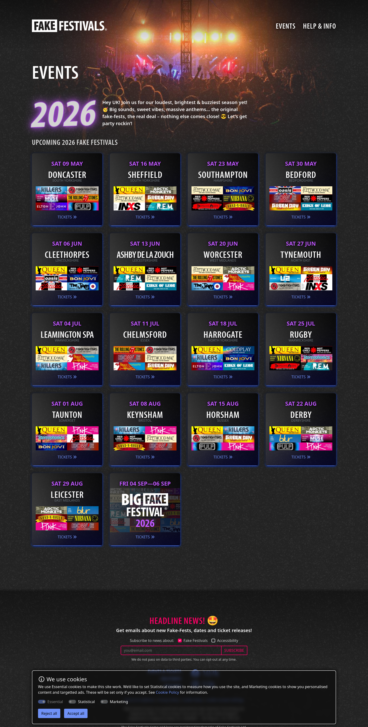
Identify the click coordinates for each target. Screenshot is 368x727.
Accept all (75, 713)
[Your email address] (171, 650)
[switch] (72, 702)
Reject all (49, 713)
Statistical (86, 701)
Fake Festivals (196, 640)
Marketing (119, 701)
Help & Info (319, 25)
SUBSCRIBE (234, 650)
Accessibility (227, 640)
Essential (55, 701)
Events (285, 25)
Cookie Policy (167, 692)
